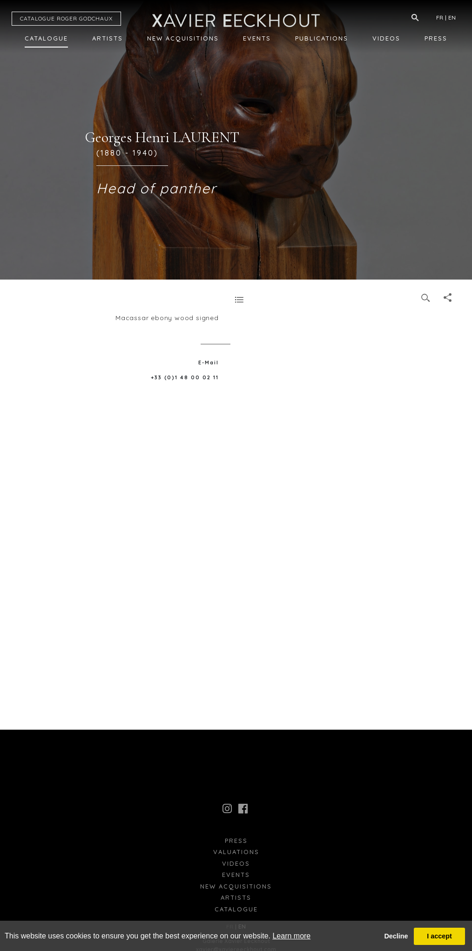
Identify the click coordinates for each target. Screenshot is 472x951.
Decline (396, 936)
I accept (439, 936)
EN (452, 17)
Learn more (291, 936)
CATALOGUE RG (66, 18)
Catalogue (46, 38)
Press (436, 38)
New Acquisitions (183, 38)
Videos (386, 38)
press (236, 840)
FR (439, 17)
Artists (107, 38)
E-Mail (208, 362)
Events (257, 38)
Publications (321, 38)
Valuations (236, 851)
